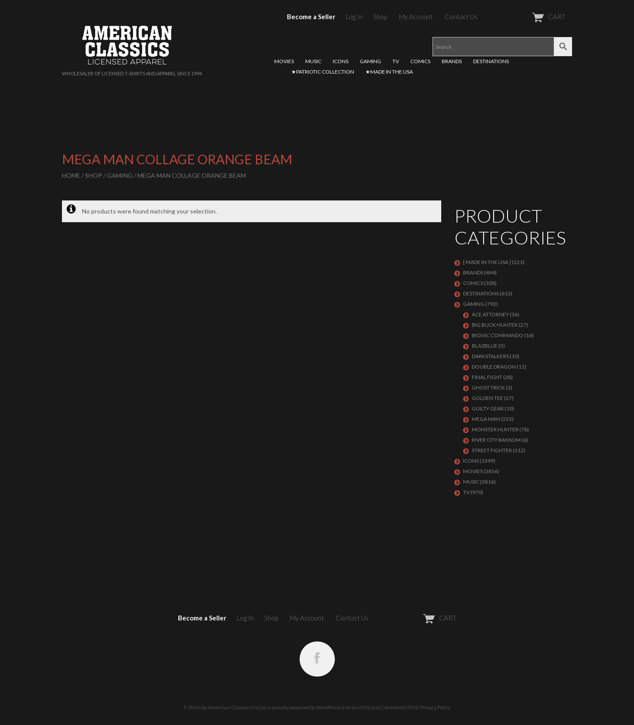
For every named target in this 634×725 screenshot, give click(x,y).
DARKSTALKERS (490, 356)
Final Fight (487, 377)
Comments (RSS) (400, 707)
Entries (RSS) (356, 707)
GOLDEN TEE (487, 398)
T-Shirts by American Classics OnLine (225, 707)
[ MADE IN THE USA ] (487, 262)
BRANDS (452, 61)
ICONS (340, 61)
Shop (380, 16)
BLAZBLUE (485, 345)
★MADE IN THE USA (389, 71)
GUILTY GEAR (488, 408)
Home (71, 175)
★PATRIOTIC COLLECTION (322, 71)
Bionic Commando (497, 335)
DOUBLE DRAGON (494, 366)
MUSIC (313, 61)
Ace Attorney (490, 314)
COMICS (420, 61)
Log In (354, 16)
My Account (416, 16)
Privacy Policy (435, 707)
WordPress (328, 707)
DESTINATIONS (491, 61)
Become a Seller (311, 16)
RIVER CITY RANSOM (496, 440)
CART (527, 16)
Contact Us (461, 16)
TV (395, 61)
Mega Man (486, 419)
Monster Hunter (495, 429)
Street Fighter (492, 450)
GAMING (370, 61)
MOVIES (284, 61)
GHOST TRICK (488, 387)
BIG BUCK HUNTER (495, 325)
